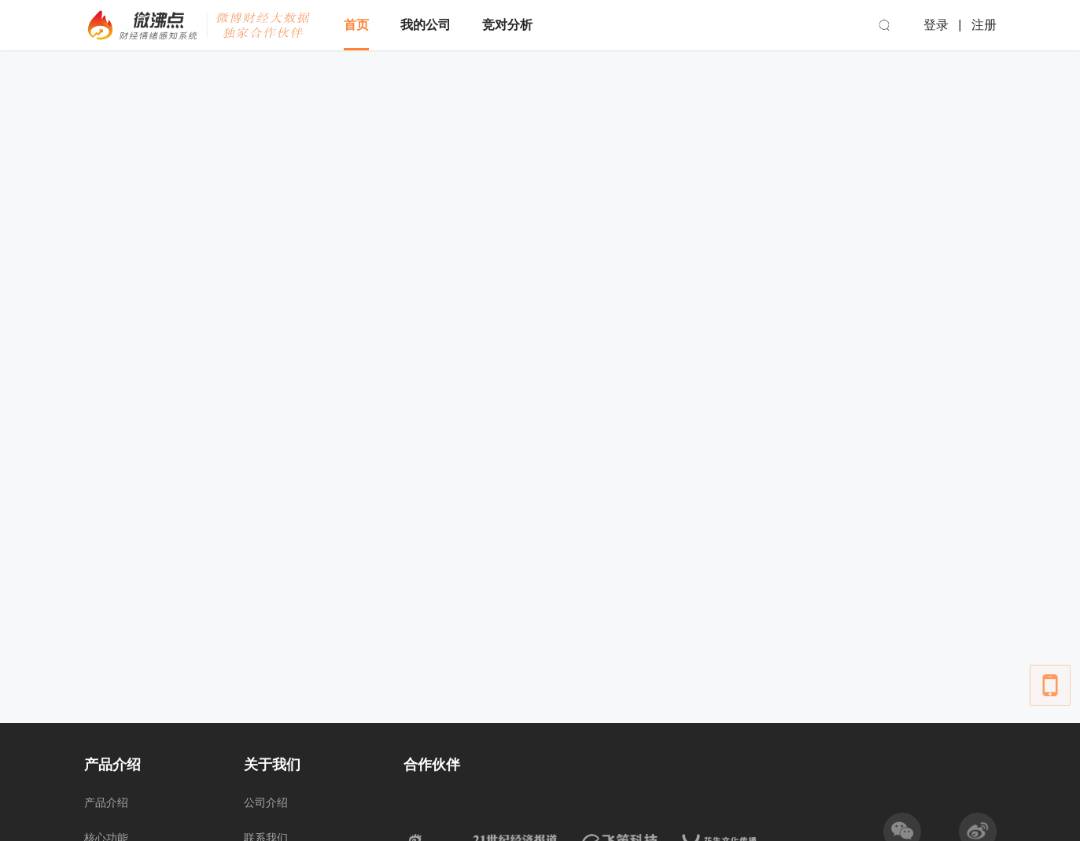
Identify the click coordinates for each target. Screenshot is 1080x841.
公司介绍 (266, 802)
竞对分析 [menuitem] (507, 24)
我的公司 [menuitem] (425, 24)
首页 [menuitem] (356, 24)
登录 (936, 24)
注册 (984, 24)
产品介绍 (106, 802)
